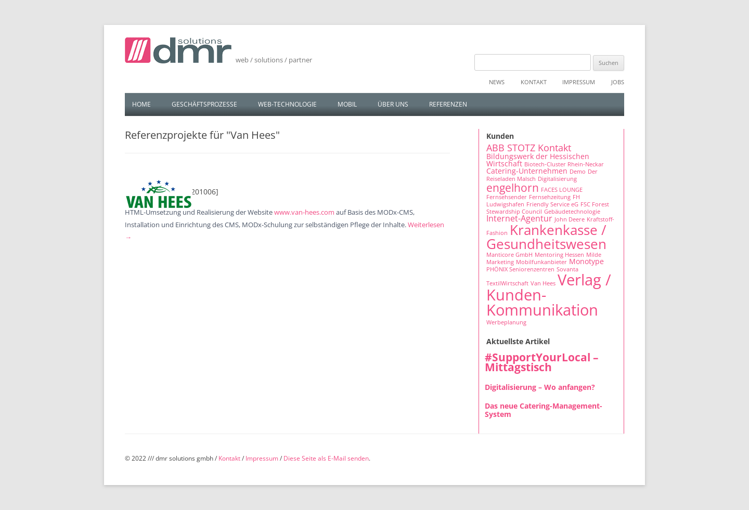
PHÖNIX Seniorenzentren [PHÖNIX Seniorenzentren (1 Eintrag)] (520, 269)
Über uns (393, 104)
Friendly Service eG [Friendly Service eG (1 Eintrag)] (552, 204)
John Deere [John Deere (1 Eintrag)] (569, 219)
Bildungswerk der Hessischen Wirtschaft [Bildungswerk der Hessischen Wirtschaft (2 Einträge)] (537, 159)
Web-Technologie (287, 104)
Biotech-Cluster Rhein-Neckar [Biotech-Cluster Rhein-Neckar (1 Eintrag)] (564, 164)
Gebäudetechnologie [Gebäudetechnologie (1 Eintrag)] (572, 211)
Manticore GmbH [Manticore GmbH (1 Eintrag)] (509, 254)
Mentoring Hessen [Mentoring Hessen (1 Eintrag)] (559, 254)
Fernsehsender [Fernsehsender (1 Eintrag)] (506, 197)
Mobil (347, 104)
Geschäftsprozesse (204, 104)
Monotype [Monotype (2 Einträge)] (586, 261)
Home (141, 104)
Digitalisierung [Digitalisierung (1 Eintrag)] (557, 178)
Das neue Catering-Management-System (543, 410)
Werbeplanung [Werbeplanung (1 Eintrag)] (506, 322)
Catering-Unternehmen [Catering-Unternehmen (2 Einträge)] (526, 171)
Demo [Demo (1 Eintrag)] (578, 171)
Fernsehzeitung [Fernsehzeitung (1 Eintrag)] (550, 197)
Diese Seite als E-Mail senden (326, 458)
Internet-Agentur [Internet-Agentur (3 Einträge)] (519, 218)
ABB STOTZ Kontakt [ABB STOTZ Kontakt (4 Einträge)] (528, 147)
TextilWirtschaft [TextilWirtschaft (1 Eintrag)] (507, 283)
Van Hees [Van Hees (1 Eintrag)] (543, 283)
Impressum (578, 82)
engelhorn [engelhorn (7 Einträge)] (512, 187)
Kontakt (534, 82)
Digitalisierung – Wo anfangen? (540, 387)
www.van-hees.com (304, 212)
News (497, 82)
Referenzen (448, 104)
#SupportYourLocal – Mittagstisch (542, 362)
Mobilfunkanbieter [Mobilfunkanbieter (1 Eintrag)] (541, 262)
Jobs (617, 82)
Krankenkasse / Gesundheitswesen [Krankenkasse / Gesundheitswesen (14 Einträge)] (546, 236)
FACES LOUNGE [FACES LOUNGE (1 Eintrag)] (562, 189)
